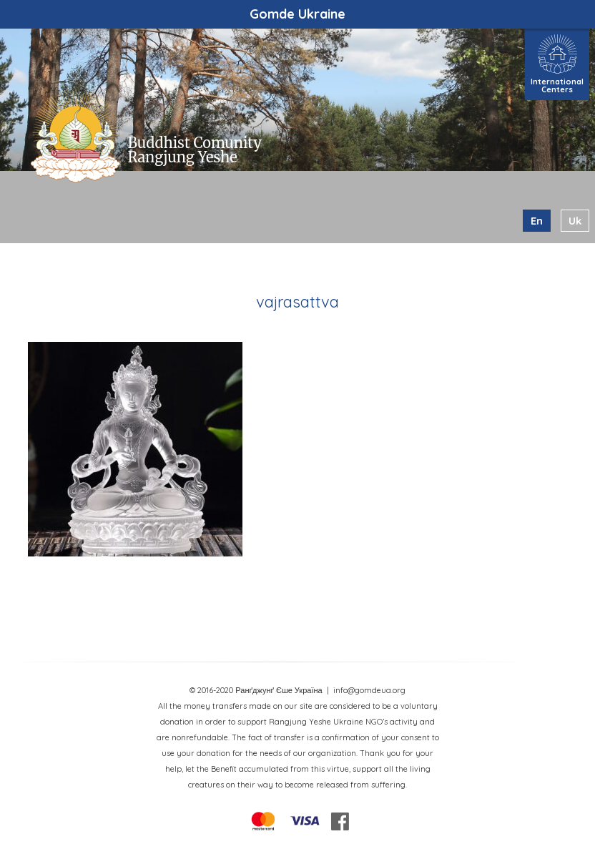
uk (575, 220)
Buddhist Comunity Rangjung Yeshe (194, 150)
